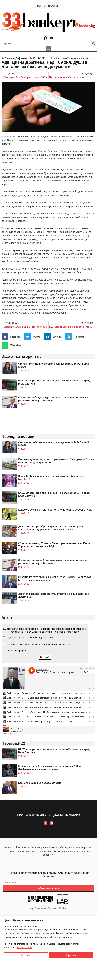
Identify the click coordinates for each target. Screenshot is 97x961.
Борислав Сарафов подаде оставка (39, 782)
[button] (48, 48)
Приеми (71, 955)
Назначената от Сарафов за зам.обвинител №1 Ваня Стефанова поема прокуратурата (50, 767)
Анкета (8, 617)
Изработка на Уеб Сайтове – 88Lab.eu (48, 908)
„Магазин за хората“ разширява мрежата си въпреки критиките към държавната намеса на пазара (50, 528)
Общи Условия (24, 947)
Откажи (25, 955)
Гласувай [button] (44, 657)
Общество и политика (78, 58)
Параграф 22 (13, 743)
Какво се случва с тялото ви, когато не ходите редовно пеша (55, 509)
